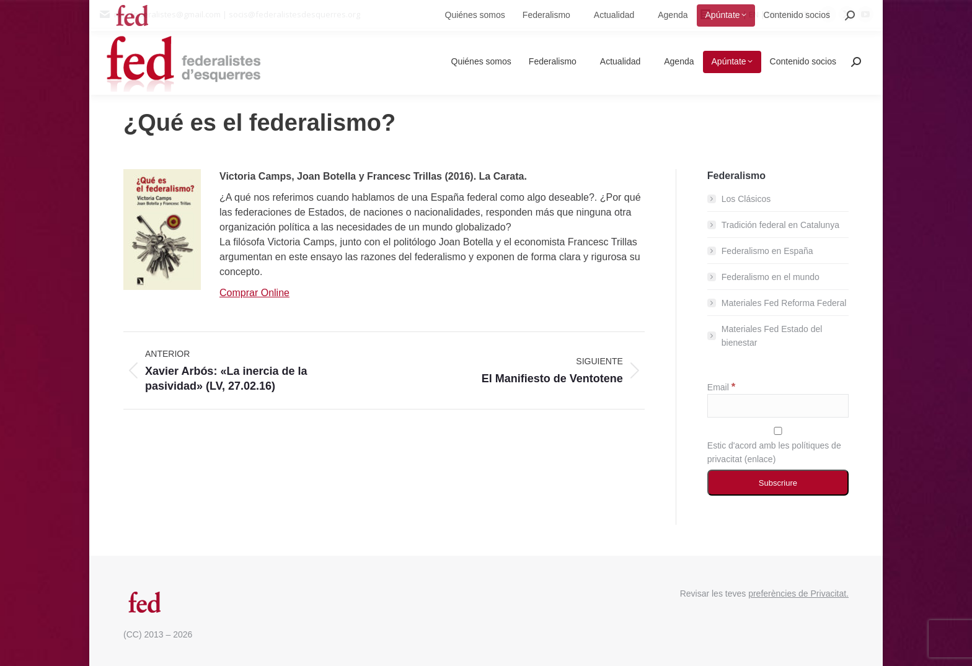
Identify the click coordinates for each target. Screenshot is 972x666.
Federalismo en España (767, 251)
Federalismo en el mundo (771, 277)
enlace (759, 459)
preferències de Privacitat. (798, 593)
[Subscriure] (778, 483)
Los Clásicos (746, 199)
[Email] (778, 406)
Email (721, 387)
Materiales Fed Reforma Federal (784, 303)
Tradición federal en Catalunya (780, 225)
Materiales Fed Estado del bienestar (772, 336)
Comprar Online (254, 292)
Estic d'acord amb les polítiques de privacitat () (778, 445)
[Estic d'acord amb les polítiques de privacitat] (778, 431)
